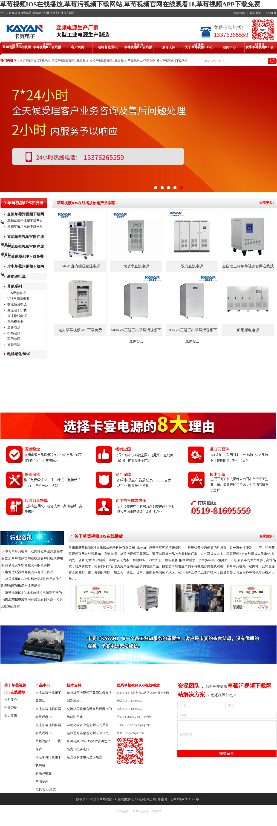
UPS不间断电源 (18, 298)
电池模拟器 (15, 321)
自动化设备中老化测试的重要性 (27, 565)
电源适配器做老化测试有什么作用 (29, 572)
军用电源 (13, 339)
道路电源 (13, 327)
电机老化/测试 (18, 354)
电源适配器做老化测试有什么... (89, 733)
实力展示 (10, 716)
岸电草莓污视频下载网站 (172, 60)
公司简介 (10, 700)
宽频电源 (13, 344)
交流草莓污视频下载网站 (35, 60)
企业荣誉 (10, 708)
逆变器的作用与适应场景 (22, 586)
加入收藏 (239, 12)
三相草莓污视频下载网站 (25, 226)
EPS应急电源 (16, 293)
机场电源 (13, 333)
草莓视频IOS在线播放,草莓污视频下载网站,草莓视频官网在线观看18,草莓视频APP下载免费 (130, 4)
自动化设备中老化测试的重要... (89, 725)
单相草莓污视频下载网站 (25, 221)
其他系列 (14, 286)
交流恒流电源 (17, 304)
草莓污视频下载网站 (147, 811)
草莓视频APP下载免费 (141, 60)
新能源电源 (16, 276)
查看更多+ (267, 203)
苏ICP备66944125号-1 (186, 799)
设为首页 (255, 12)
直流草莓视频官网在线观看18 (70, 60)
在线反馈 (271, 12)
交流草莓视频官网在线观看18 (108, 60)
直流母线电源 (17, 316)
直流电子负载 (17, 310)
